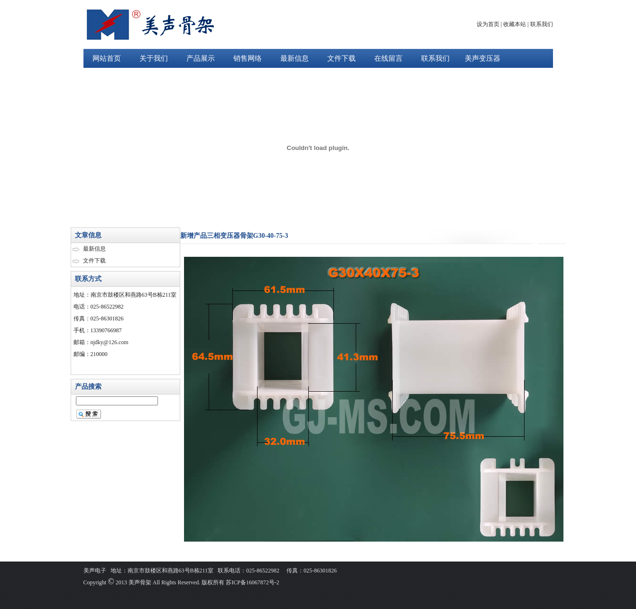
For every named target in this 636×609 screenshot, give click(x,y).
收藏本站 (514, 24)
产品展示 (200, 58)
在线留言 (388, 58)
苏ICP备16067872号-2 (251, 582)
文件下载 (341, 58)
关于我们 (153, 58)
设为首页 (488, 24)
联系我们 (541, 24)
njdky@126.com (110, 342)
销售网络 (247, 58)
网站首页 (106, 58)
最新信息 (294, 58)
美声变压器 (482, 58)
